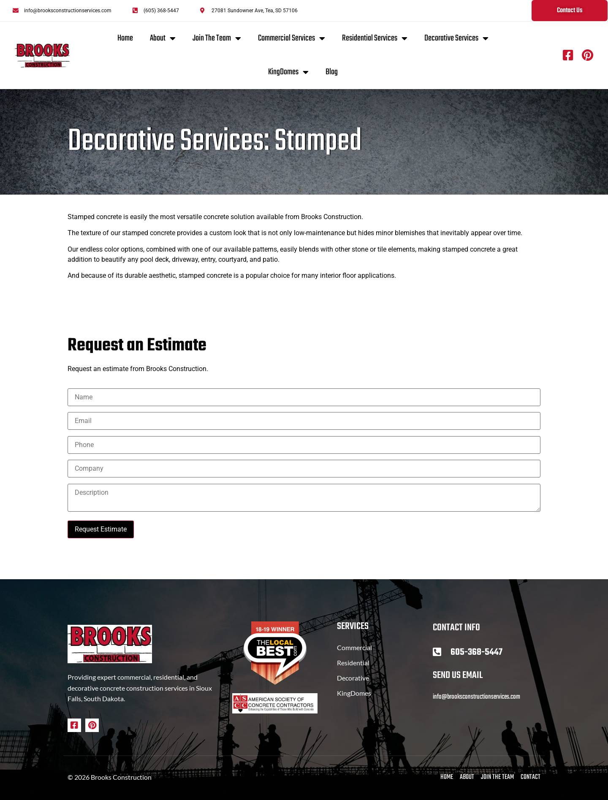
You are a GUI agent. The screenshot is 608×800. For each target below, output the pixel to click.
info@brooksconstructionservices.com (476, 697)
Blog (332, 72)
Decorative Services (456, 38)
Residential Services (374, 38)
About (163, 38)
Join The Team (217, 38)
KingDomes (288, 72)
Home (125, 38)
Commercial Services (291, 38)
